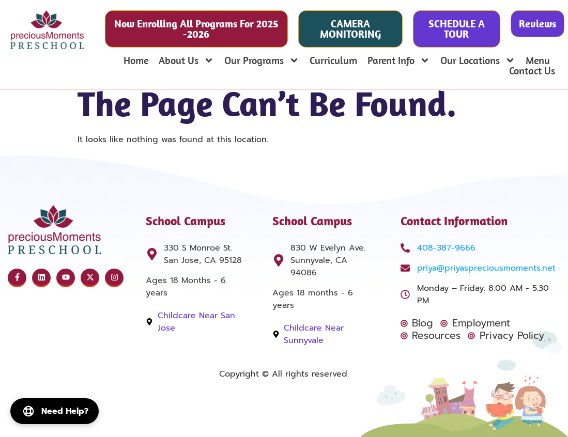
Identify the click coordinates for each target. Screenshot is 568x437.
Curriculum (333, 60)
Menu (538, 60)
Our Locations (477, 60)
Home (136, 60)
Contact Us (532, 71)
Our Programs (261, 60)
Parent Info (398, 60)
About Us (186, 60)
